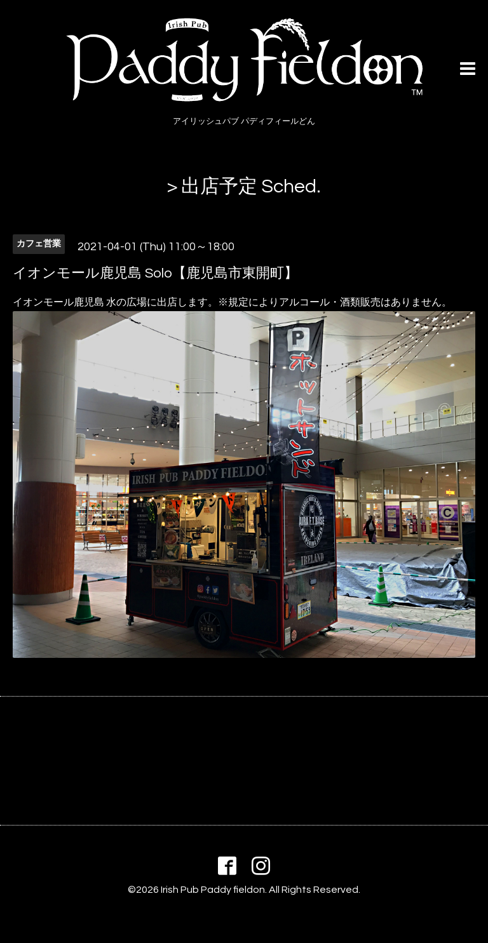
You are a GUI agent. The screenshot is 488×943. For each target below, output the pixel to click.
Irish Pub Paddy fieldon (213, 890)
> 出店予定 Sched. (244, 186)
